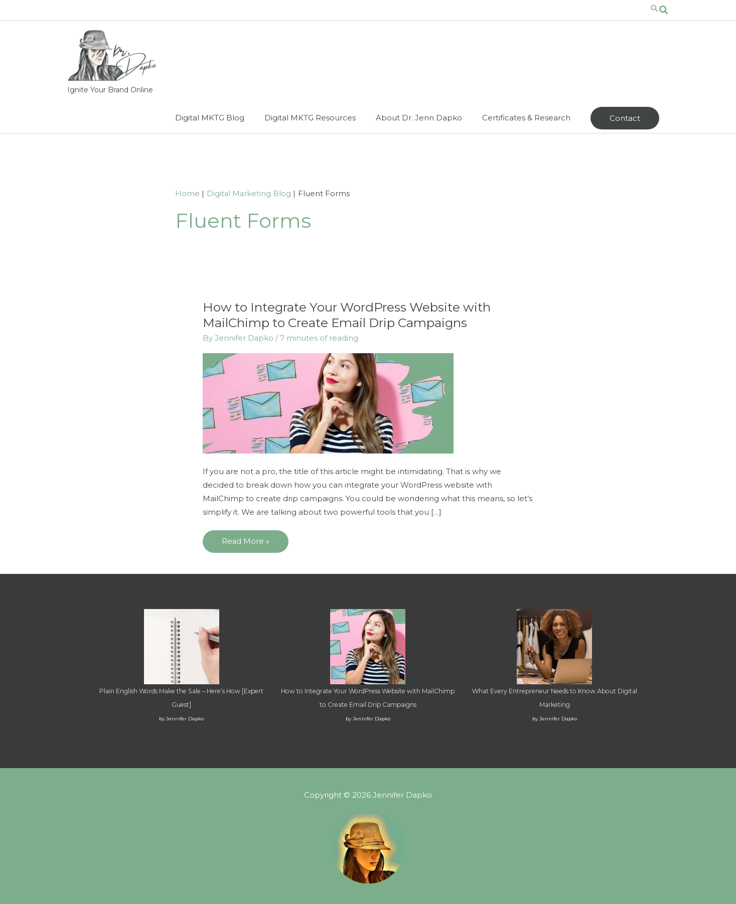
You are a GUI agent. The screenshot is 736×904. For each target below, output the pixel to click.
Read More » (245, 544)
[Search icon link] (659, 10)
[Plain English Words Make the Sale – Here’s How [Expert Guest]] (181, 646)
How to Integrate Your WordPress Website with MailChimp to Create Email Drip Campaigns (349, 314)
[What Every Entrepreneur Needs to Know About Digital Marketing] (554, 646)
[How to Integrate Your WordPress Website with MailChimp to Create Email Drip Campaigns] (367, 646)
